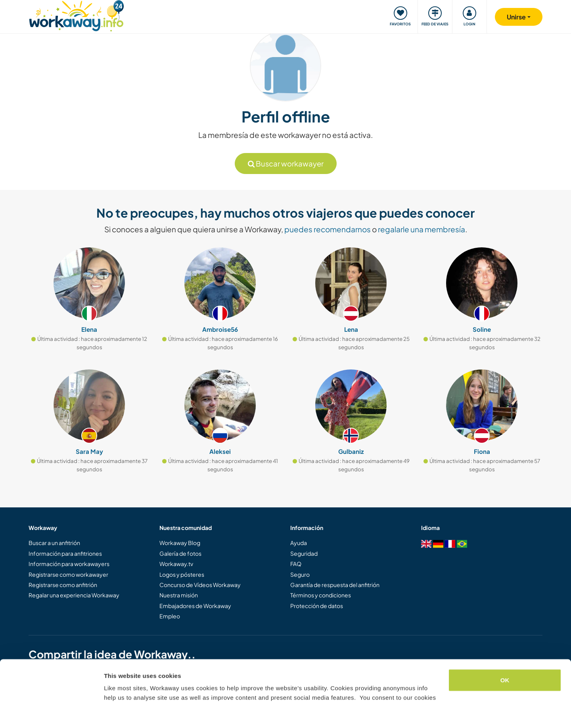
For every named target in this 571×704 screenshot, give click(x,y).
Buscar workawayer (286, 163)
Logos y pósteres (181, 574)
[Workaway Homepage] (76, 15)
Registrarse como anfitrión (63, 584)
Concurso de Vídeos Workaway (200, 584)
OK (505, 639)
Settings (116, 688)
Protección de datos (316, 605)
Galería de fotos (180, 553)
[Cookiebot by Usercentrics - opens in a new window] (51, 688)
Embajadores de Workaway (195, 605)
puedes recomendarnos (327, 229)
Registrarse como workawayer (68, 574)
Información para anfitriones (65, 553)
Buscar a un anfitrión (54, 542)
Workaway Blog (179, 542)
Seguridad (304, 553)
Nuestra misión (178, 595)
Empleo (169, 616)
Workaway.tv (176, 563)
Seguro (300, 574)
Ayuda (298, 542)
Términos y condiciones (320, 595)
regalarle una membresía (421, 229)
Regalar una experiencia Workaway (74, 595)
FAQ (295, 563)
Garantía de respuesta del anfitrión (334, 584)
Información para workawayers (69, 563)
